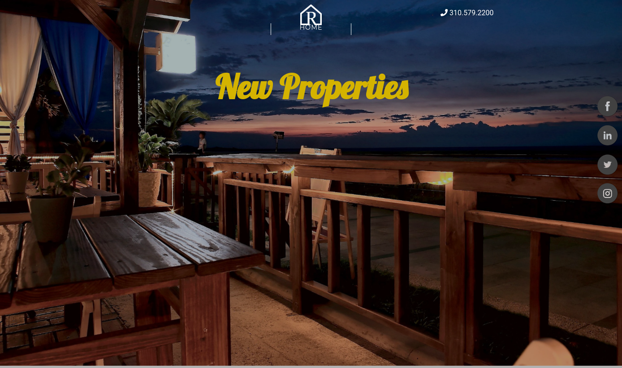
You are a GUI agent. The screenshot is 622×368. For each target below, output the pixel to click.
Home (310, 34)
